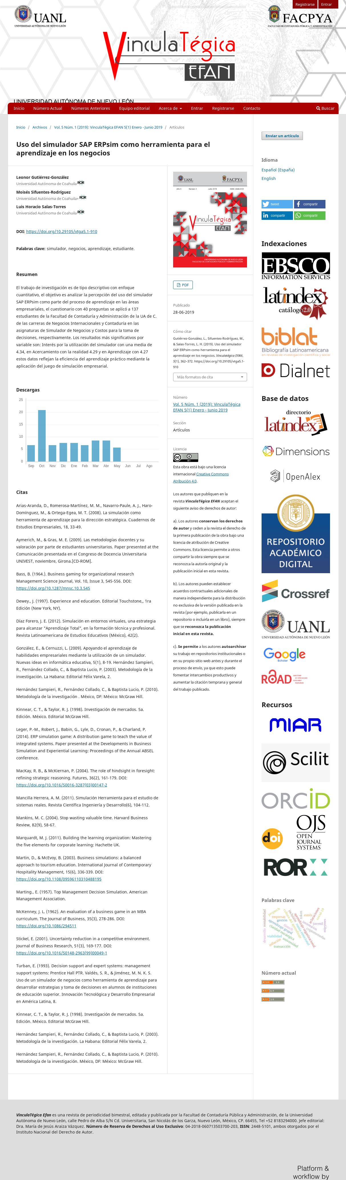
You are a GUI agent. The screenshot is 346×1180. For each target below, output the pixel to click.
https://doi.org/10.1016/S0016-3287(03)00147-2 (61, 785)
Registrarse (223, 108)
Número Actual (47, 108)
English (269, 178)
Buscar (325, 108)
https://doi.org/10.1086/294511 (46, 925)
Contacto (251, 108)
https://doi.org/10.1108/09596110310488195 (59, 879)
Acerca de (169, 108)
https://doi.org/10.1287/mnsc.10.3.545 (53, 588)
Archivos (40, 127)
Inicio (19, 108)
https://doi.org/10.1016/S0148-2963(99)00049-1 (61, 953)
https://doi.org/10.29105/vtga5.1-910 (61, 231)
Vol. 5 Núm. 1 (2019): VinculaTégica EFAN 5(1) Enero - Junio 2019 (108, 127)
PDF (185, 284)
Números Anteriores (90, 108)
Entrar (197, 108)
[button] (277, 204)
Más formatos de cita (195, 377)
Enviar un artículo (282, 135)
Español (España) (278, 170)
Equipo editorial (134, 108)
